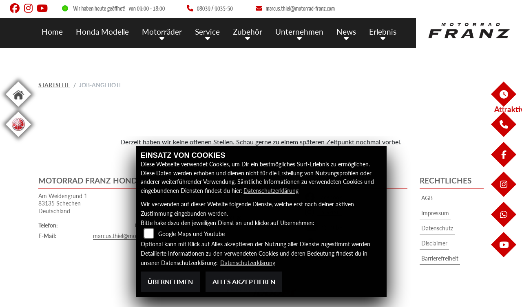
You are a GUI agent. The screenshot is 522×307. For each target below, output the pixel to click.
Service (207, 31)
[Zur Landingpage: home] (18, 108)
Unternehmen (299, 31)
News (346, 31)
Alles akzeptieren (243, 281)
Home (52, 31)
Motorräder (162, 31)
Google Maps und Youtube (191, 233)
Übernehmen (170, 281)
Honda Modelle (102, 31)
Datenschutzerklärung (271, 190)
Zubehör (247, 31)
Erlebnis (382, 31)
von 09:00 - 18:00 (147, 9)
